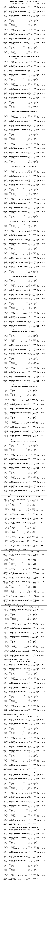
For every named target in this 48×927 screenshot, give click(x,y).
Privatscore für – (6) (24, 290)
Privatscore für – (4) (24, 174)
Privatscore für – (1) (24, 1)
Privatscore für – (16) (24, 870)
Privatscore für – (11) (24, 581)
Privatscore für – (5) (24, 232)
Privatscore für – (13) (24, 696)
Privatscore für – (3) (24, 116)
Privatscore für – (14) (24, 754)
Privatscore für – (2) (24, 59)
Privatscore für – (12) (24, 639)
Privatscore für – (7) (24, 348)
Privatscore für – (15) (24, 813)
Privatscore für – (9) (24, 464)
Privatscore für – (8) (24, 406)
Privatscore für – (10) (24, 522)
